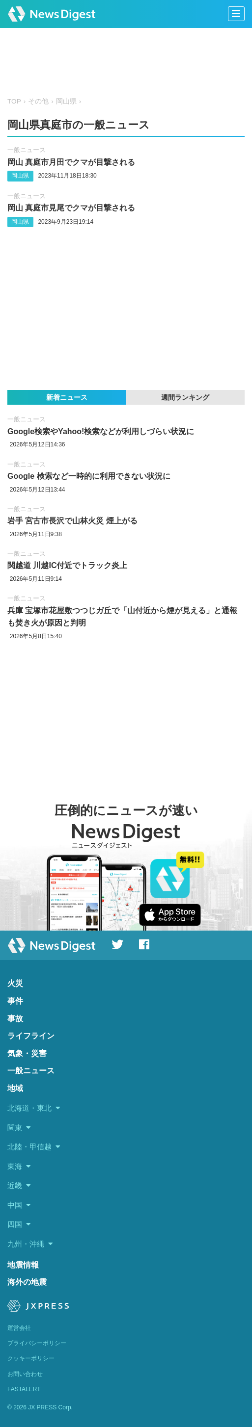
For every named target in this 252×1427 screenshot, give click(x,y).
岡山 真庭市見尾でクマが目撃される (71, 208)
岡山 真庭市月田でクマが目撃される (71, 162)
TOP (14, 101)
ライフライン (31, 1036)
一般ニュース (26, 150)
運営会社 (19, 1327)
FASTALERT (24, 1389)
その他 (38, 101)
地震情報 (23, 1265)
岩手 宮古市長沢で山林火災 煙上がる (72, 521)
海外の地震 (27, 1282)
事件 (15, 1001)
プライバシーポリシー (36, 1343)
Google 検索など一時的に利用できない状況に (88, 476)
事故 (15, 1018)
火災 (15, 983)
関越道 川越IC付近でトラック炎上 (67, 565)
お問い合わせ (25, 1374)
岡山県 (66, 101)
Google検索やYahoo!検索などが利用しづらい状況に (100, 431)
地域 (15, 1088)
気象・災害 (27, 1053)
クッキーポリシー (31, 1358)
